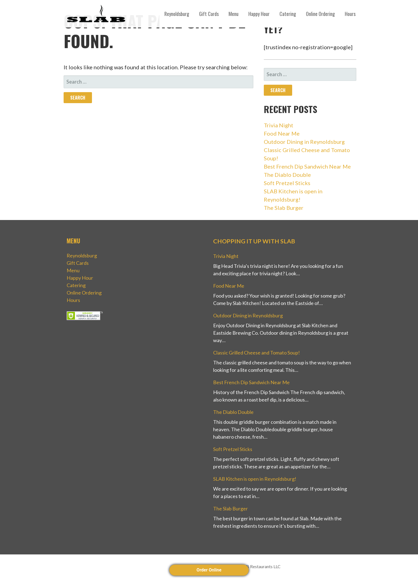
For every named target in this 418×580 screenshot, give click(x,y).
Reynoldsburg (176, 13)
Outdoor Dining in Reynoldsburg (304, 141)
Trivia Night (278, 125)
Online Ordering (320, 13)
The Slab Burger (283, 207)
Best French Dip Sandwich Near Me (307, 166)
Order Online (209, 570)
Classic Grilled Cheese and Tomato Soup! (256, 353)
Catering (287, 13)
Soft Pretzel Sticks (287, 183)
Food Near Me (282, 133)
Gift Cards (209, 13)
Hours (350, 13)
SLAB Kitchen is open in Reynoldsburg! (254, 479)
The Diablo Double (287, 174)
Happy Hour (259, 13)
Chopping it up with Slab (254, 241)
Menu (233, 13)
